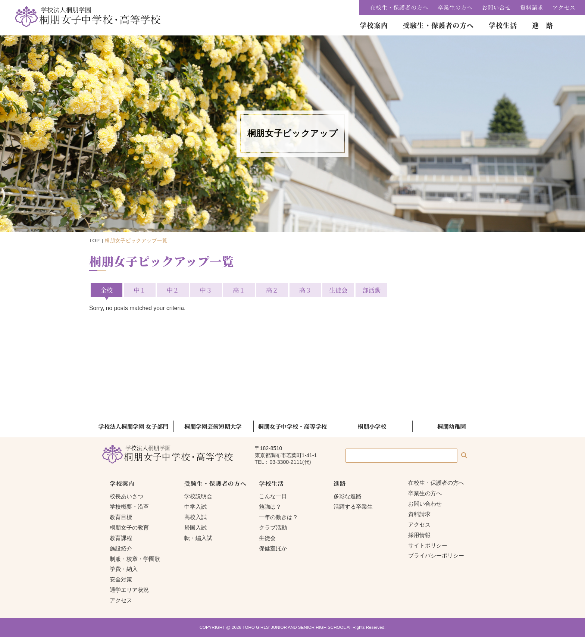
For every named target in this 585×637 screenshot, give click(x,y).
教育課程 (121, 538)
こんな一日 (273, 496)
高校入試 (195, 517)
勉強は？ (270, 506)
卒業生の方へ (455, 7)
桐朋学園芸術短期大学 (213, 426)
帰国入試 (195, 527)
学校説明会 (198, 496)
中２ (173, 289)
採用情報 (419, 535)
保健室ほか (273, 548)
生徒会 (338, 289)
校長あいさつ (126, 496)
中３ (206, 289)
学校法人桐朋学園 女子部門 (133, 426)
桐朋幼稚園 (451, 426)
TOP (94, 240)
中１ (140, 289)
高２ (272, 289)
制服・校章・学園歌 (135, 559)
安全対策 (121, 579)
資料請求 (532, 7)
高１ (239, 289)
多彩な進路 (348, 496)
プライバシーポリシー (436, 555)
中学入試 (195, 506)
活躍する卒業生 (353, 506)
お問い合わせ (425, 503)
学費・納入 (124, 569)
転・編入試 (198, 538)
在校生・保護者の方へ (399, 7)
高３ (305, 289)
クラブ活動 (273, 527)
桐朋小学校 (372, 426)
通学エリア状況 (129, 590)
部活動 (371, 289)
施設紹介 (121, 548)
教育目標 (121, 517)
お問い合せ (496, 7)
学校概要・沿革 (129, 506)
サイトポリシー (427, 545)
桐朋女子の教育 (129, 527)
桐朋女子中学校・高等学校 (292, 426)
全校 (106, 289)
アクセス (564, 7)
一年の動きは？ (278, 517)
